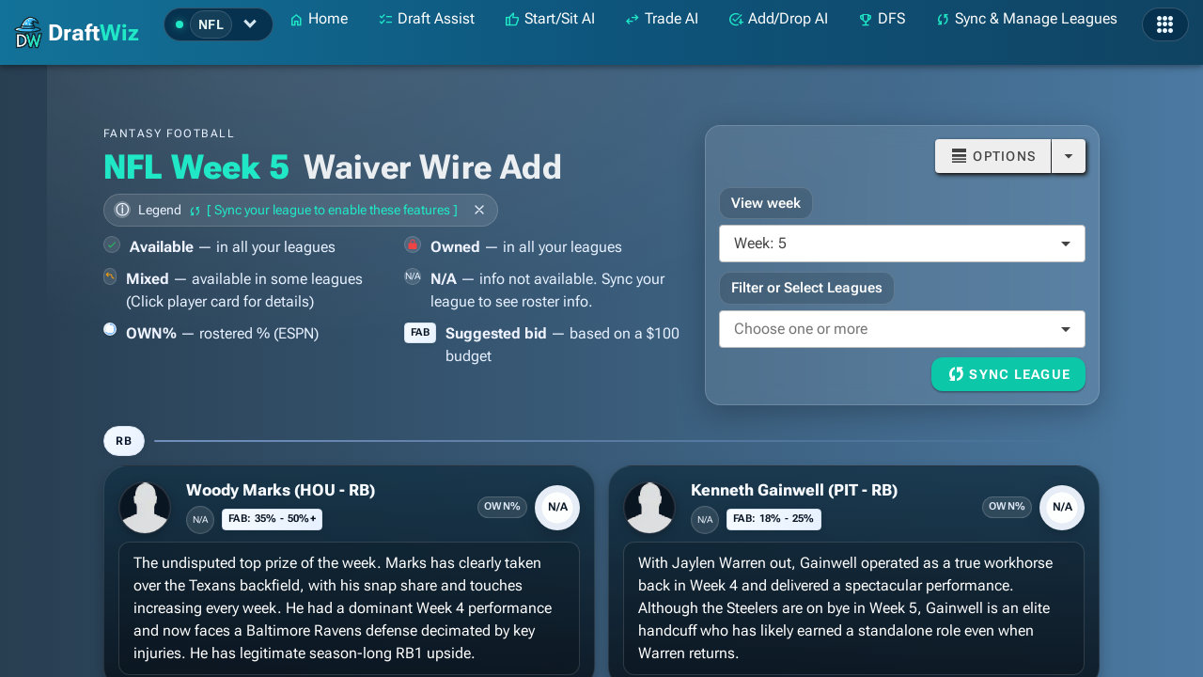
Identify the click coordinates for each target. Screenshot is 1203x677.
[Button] (993, 156)
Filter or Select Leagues (807, 287)
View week (766, 203)
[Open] (1069, 156)
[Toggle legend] (300, 210)
